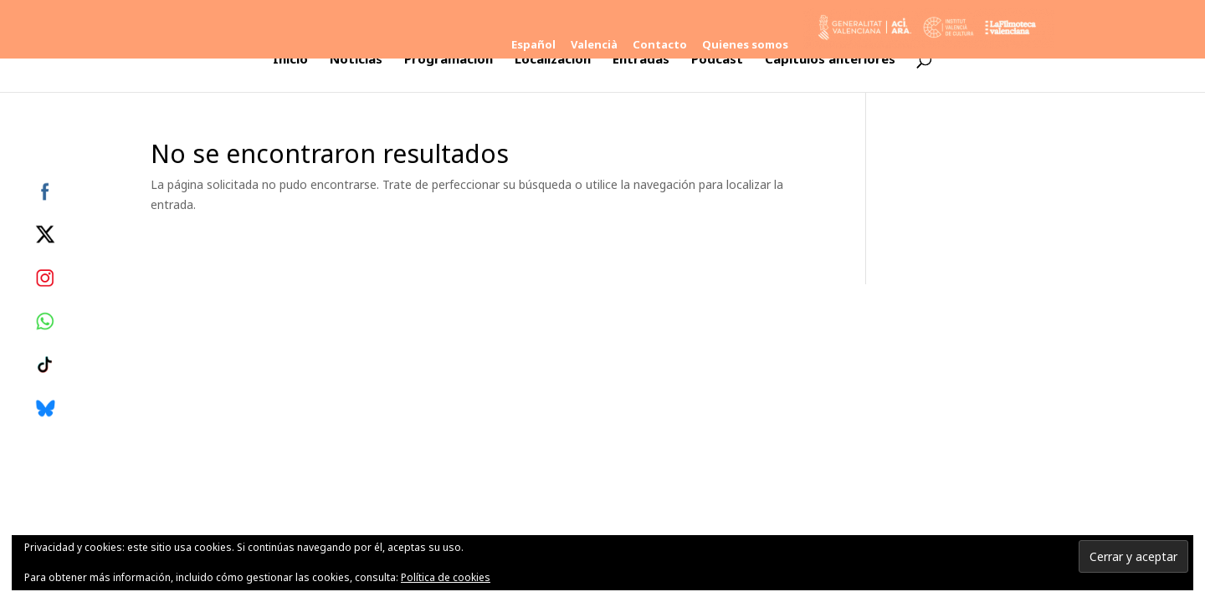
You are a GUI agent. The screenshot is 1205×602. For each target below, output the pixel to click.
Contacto (660, 45)
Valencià (594, 45)
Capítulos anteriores (830, 60)
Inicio (290, 60)
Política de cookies (445, 577)
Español (533, 45)
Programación (448, 60)
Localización (553, 60)
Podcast (717, 60)
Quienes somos (745, 45)
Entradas (641, 60)
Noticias (356, 60)
